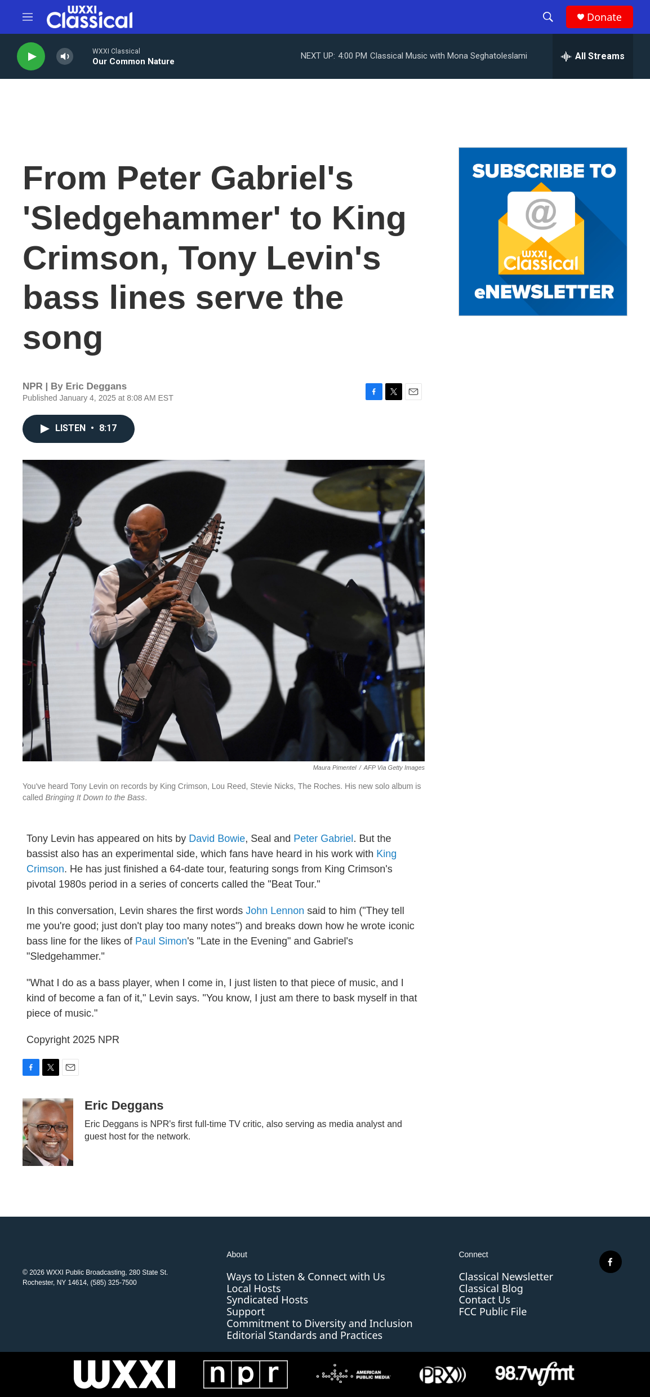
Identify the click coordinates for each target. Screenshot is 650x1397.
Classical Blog (490, 1288)
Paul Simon (161, 941)
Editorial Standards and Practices (304, 1335)
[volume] (64, 56)
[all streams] (593, 56)
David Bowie (217, 838)
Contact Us (484, 1299)
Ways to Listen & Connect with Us (305, 1276)
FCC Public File (492, 1311)
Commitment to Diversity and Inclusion (319, 1323)
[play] (31, 56)
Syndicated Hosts (267, 1299)
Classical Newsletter (505, 1276)
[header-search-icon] (548, 17)
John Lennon (275, 910)
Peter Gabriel (323, 838)
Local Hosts (253, 1288)
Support (245, 1311)
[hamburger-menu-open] (27, 17)
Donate (604, 17)
